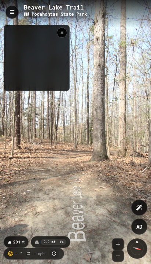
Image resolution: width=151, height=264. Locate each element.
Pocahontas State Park (55, 14)
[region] (36, 58)
